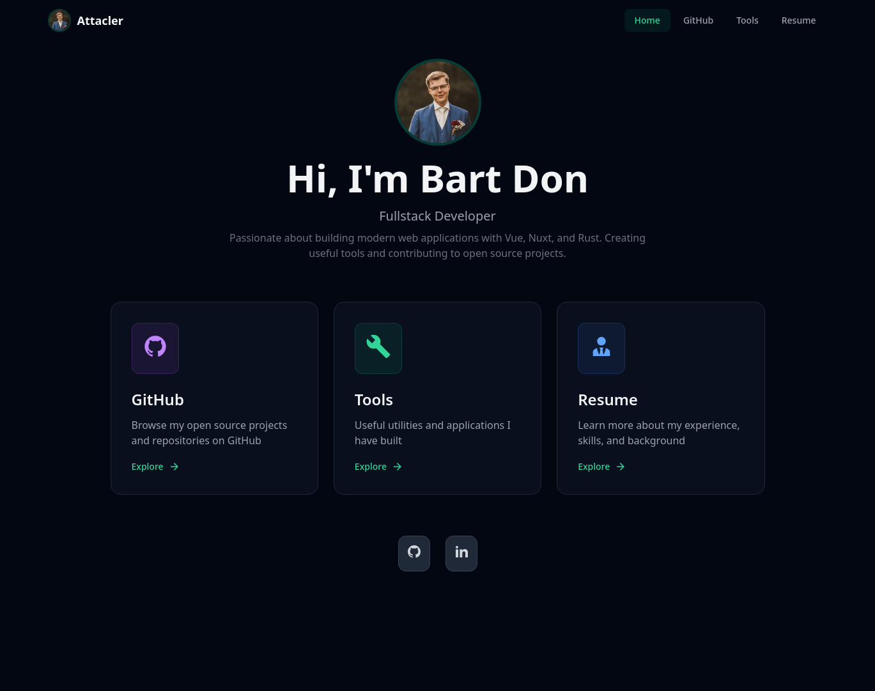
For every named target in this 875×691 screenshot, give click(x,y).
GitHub (698, 20)
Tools (747, 20)
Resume (799, 20)
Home (647, 20)
